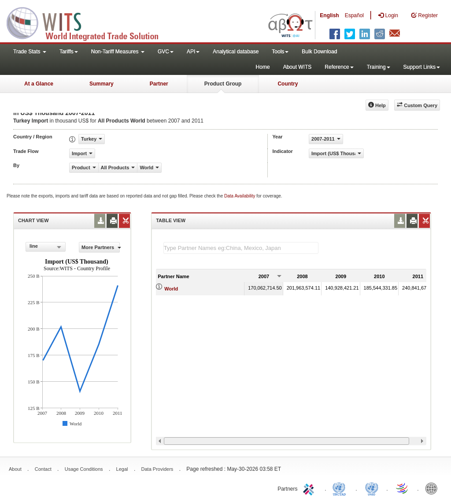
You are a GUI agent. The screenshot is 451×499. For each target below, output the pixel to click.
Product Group (223, 84)
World (171, 288)
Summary (101, 84)
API (193, 51)
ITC (310, 488)
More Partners (100, 247)
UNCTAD (341, 488)
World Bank (433, 488)
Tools (280, 51)
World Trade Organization (402, 488)
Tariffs (68, 51)
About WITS (297, 67)
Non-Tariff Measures (117, 51)
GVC (166, 51)
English (329, 15)
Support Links (421, 67)
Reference (339, 67)
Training (378, 67)
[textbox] (240, 248)
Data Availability (240, 196)
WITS (88, 22)
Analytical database (236, 51)
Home (263, 67)
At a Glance (38, 84)
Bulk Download (319, 51)
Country (287, 84)
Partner (159, 84)
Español (354, 15)
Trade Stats (29, 51)
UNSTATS (372, 488)
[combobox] (46, 247)
